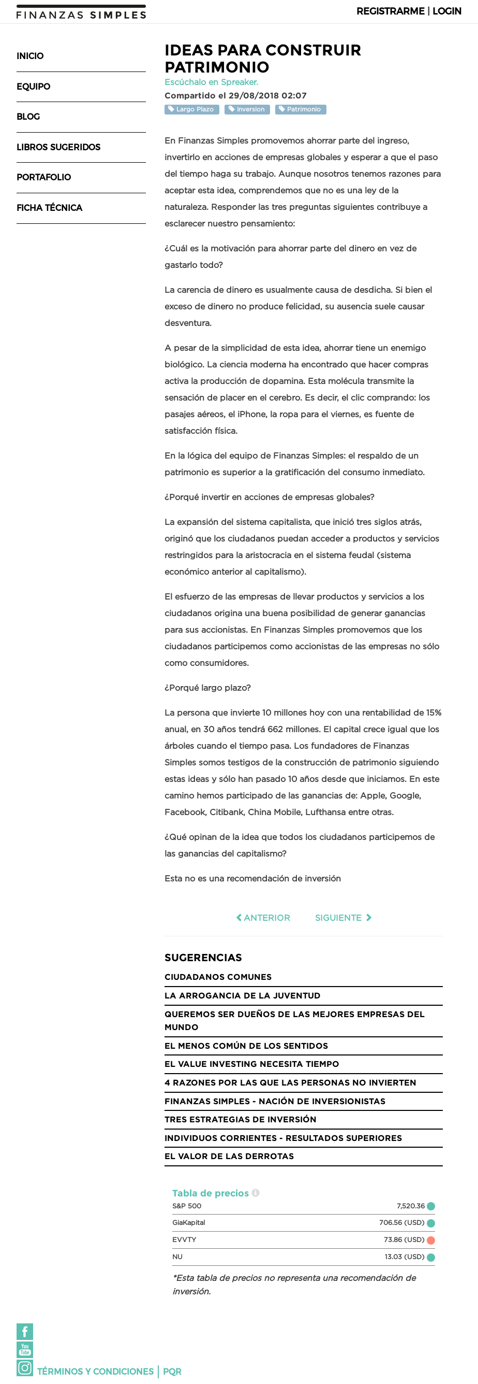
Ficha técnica (49, 208)
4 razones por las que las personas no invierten (290, 1082)
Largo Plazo (192, 109)
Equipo (33, 87)
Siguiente (343, 917)
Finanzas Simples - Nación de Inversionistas (275, 1101)
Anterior (262, 917)
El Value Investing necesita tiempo (252, 1063)
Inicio (30, 56)
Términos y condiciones (95, 1372)
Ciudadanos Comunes (218, 976)
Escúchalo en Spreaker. (211, 82)
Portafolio (44, 177)
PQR (172, 1372)
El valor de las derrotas (229, 1156)
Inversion (247, 109)
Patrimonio (301, 109)
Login (446, 11)
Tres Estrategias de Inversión (241, 1119)
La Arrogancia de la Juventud (243, 995)
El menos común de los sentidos (246, 1045)
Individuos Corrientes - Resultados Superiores (283, 1138)
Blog (28, 117)
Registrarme (390, 11)
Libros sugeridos (58, 147)
